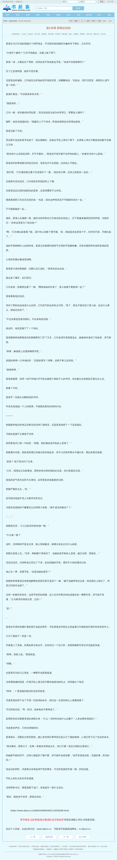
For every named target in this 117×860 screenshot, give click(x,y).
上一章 (32, 837)
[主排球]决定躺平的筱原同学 (77, 846)
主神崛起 (75, 34)
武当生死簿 (103, 846)
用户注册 (110, 1)
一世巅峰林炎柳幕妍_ (38, 849)
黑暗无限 (64, 34)
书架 (109, 15)
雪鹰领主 (82, 34)
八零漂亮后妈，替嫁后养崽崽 (40, 846)
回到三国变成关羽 (24, 846)
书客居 (17, 7)
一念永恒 (23, 34)
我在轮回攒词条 (55, 846)
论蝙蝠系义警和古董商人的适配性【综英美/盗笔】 (68, 849)
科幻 (68, 15)
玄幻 (18, 15)
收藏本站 (19, 2)
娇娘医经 (49, 849)
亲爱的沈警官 (13, 21)
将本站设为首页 (8, 2)
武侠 (28, 15)
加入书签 (82, 837)
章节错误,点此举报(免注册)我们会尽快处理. (42, 819)
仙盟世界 (44, 34)
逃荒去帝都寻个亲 (93, 846)
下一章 (66, 837)
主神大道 (103, 34)
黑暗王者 (96, 34)
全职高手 (30, 34)
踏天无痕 (37, 34)
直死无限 (51, 34)
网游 (58, 15)
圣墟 (70, 34)
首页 (7, 15)
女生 (79, 15)
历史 (48, 15)
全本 (99, 15)
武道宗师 (58, 34)
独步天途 (89, 34)
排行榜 (89, 15)
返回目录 (49, 837)
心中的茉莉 (64, 846)
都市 (38, 15)
